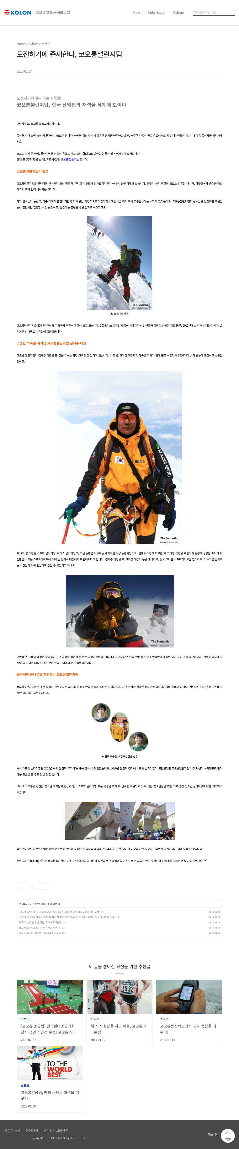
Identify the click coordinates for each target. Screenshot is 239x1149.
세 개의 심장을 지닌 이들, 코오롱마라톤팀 (40, 922)
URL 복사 (218, 71)
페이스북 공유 (187, 71)
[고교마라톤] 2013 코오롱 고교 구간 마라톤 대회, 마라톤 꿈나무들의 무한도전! (59, 912)
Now (136, 12)
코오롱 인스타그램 (192, 1135)
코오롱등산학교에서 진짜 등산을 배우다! (39, 927)
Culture (178, 12)
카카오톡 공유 (198, 71)
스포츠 (46, 43)
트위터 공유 (208, 71)
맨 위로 (228, 1136)
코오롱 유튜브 (171, 1135)
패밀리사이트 (216, 1134)
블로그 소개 (12, 1130)
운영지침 (32, 1130)
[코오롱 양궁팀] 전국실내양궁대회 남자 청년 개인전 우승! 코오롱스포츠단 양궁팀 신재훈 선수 (67, 917)
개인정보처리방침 (55, 1130)
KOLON (15, 1138)
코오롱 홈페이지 (161, 1135)
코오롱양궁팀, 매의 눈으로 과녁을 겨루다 (40, 933)
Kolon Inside (156, 12)
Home (21, 43)
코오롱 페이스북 (182, 1135)
